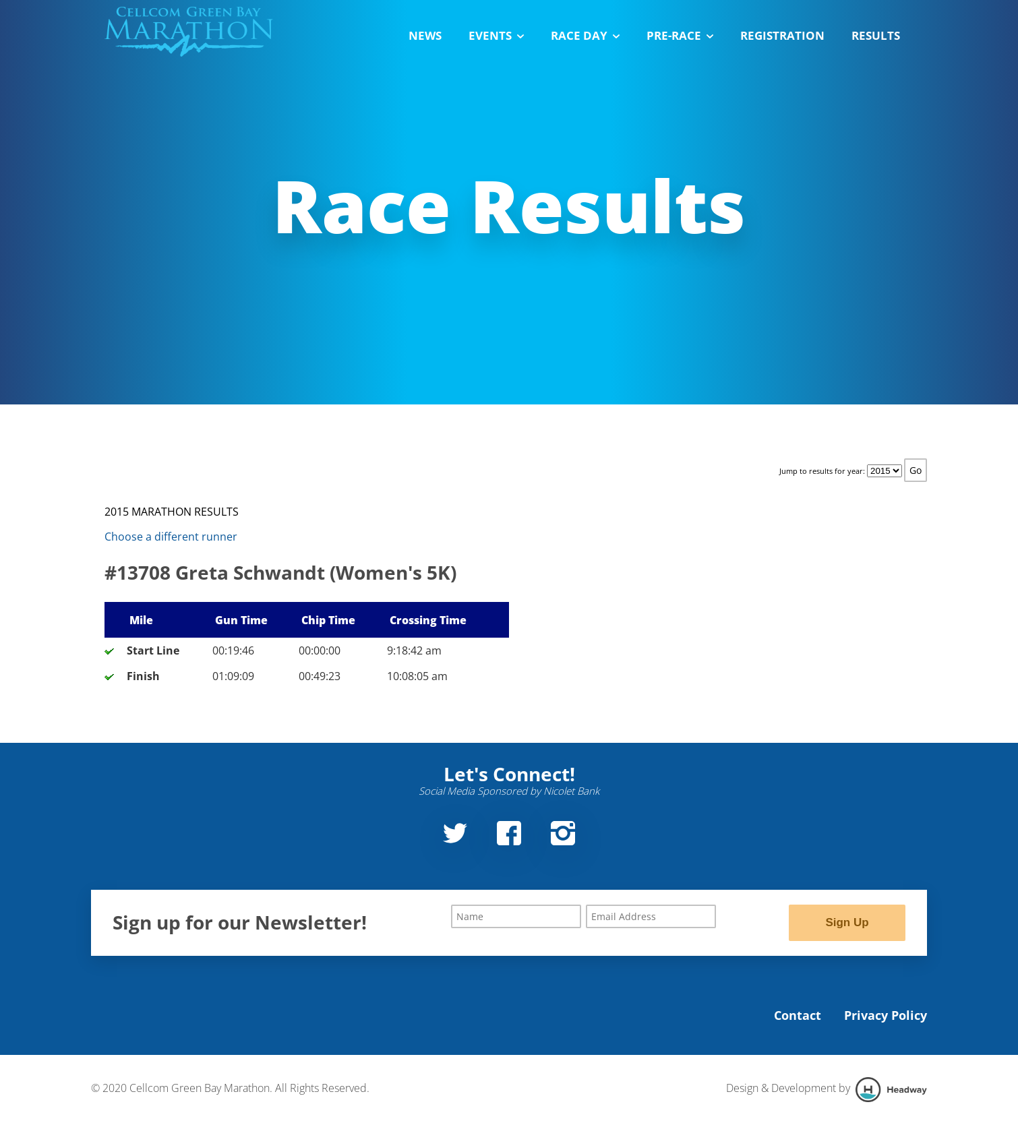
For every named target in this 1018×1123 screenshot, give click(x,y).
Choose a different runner (170, 536)
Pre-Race (680, 35)
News (425, 35)
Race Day (585, 35)
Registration (782, 35)
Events (496, 35)
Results (875, 35)
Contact (797, 1016)
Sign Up (847, 923)
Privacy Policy (885, 1016)
